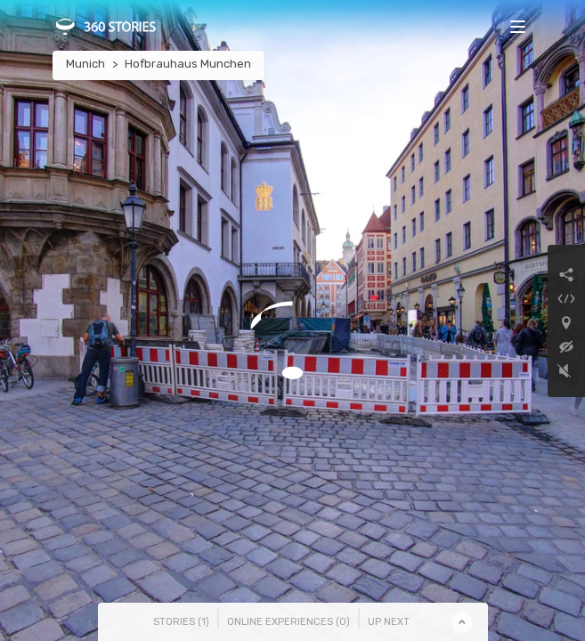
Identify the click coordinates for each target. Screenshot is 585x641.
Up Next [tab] (389, 622)
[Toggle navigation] (517, 26)
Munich (85, 63)
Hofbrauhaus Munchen (188, 63)
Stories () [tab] (181, 622)
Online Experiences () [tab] (288, 622)
